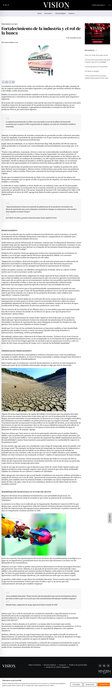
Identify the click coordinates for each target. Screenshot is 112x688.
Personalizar (76, 684)
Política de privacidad (78, 665)
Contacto (71, 13)
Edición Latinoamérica (98, 5)
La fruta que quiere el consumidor (96, 66)
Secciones (48, 13)
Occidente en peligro (92, 71)
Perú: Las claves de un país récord (96, 55)
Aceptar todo (103, 684)
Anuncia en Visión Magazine (58, 667)
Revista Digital (60, 13)
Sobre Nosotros (34, 665)
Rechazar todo (90, 684)
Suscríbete (110, 517)
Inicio (40, 13)
